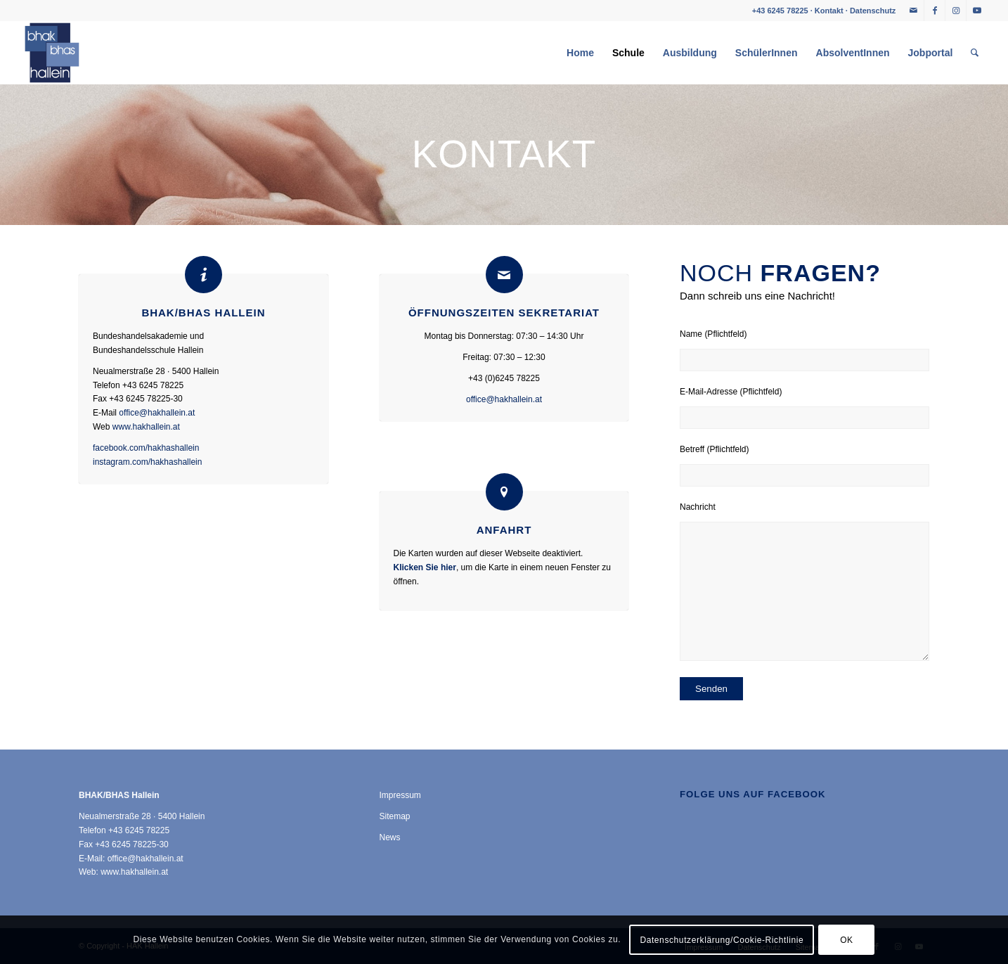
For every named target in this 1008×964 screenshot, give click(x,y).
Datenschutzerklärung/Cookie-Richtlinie (721, 940)
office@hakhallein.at (157, 413)
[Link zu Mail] (913, 10)
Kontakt (829, 10)
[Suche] (975, 52)
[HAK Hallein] (52, 52)
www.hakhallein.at (146, 427)
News (390, 837)
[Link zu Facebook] (934, 10)
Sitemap (395, 816)
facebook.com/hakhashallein (146, 448)
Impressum (400, 795)
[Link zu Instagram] (955, 10)
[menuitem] (580, 52)
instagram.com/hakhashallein (147, 462)
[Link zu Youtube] (977, 10)
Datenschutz (873, 10)
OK (846, 940)
